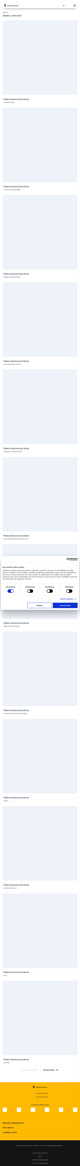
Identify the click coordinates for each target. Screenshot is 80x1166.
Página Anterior (31, 1070)
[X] (33, 1110)
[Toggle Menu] (74, 6)
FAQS (40, 1156)
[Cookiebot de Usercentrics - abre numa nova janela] (68, 559)
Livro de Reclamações (40, 1153)
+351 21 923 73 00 (41, 1097)
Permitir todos (65, 605)
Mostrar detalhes (66, 599)
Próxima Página (49, 1070)
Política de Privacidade (40, 1163)
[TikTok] (47, 1110)
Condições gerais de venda (40, 1160)
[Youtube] (61, 1110)
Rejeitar (40, 605)
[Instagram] (19, 1110)
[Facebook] (5, 1110)
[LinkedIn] (75, 1110)
